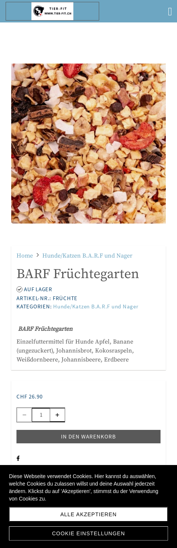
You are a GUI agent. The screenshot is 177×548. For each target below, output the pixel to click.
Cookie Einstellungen (88, 533)
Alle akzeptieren (88, 514)
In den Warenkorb (88, 436)
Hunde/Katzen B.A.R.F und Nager (95, 306)
